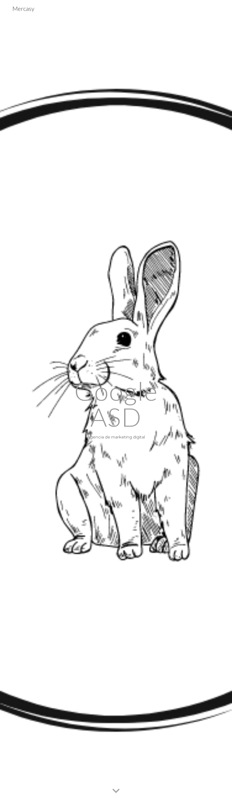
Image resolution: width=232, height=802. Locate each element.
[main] (116, 409)
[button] (116, 791)
